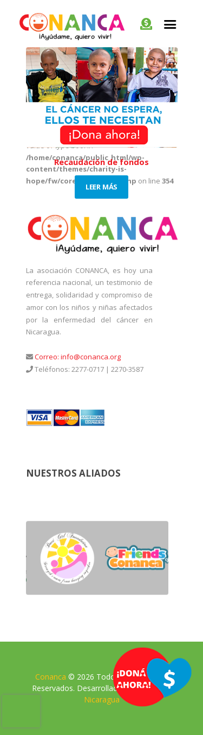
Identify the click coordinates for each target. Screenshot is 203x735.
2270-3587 (127, 369)
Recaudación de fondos (101, 161)
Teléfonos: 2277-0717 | (71, 369)
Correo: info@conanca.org (77, 357)
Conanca (50, 676)
